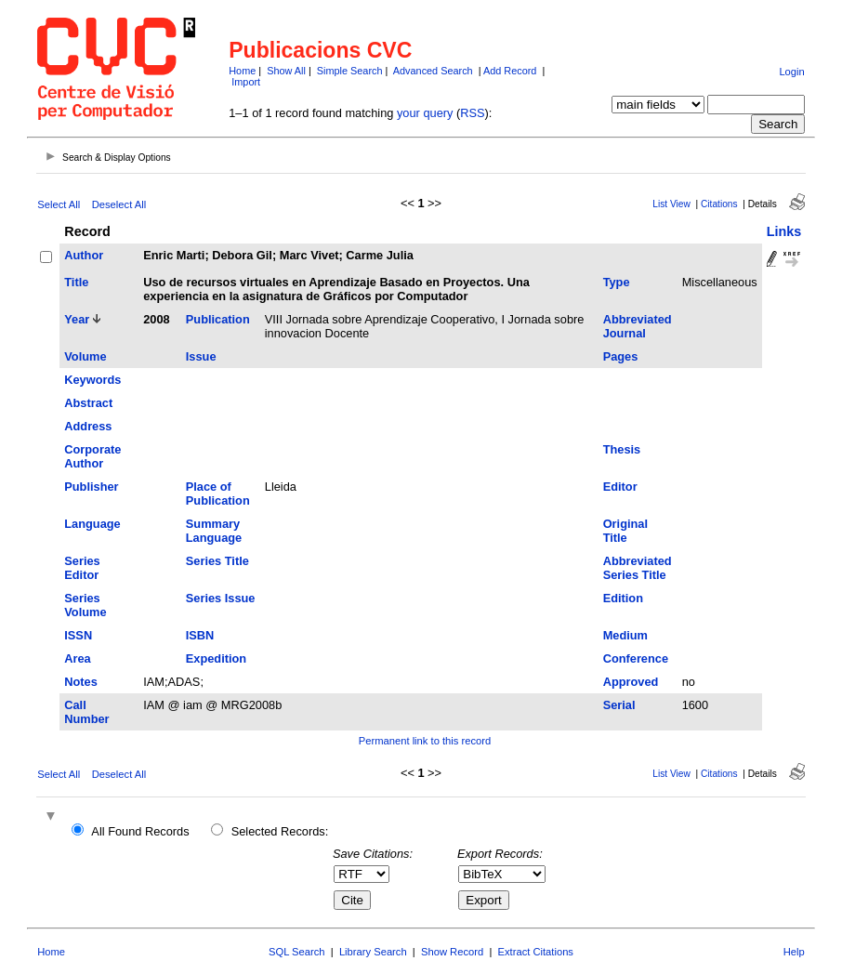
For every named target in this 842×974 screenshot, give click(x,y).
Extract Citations (535, 951)
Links (784, 231)
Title (76, 282)
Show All (286, 70)
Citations (719, 204)
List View (671, 204)
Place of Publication (218, 493)
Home (242, 70)
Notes (81, 682)
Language (92, 524)
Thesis (622, 449)
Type (616, 282)
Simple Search (350, 70)
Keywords (92, 380)
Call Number (86, 712)
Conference (635, 658)
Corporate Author (92, 456)
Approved (631, 682)
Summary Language (214, 531)
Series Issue (221, 598)
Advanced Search (433, 70)
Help (794, 951)
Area (77, 658)
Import (245, 81)
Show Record (452, 951)
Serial (619, 705)
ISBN (200, 635)
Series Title (217, 561)
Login (791, 71)
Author (83, 255)
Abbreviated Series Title (637, 568)
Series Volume (85, 605)
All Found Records (140, 831)
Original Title (625, 531)
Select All (58, 204)
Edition (623, 598)
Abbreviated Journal (637, 326)
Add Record (509, 70)
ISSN (78, 635)
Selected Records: (280, 831)
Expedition (216, 658)
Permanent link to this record (425, 740)
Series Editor (81, 568)
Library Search (373, 951)
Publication (218, 319)
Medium (625, 635)
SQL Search (297, 951)
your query (425, 113)
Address (88, 426)
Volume (85, 356)
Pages (620, 356)
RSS (472, 113)
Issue (201, 356)
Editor (620, 487)
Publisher (91, 487)
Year (76, 319)
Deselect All (119, 204)
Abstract (88, 403)
